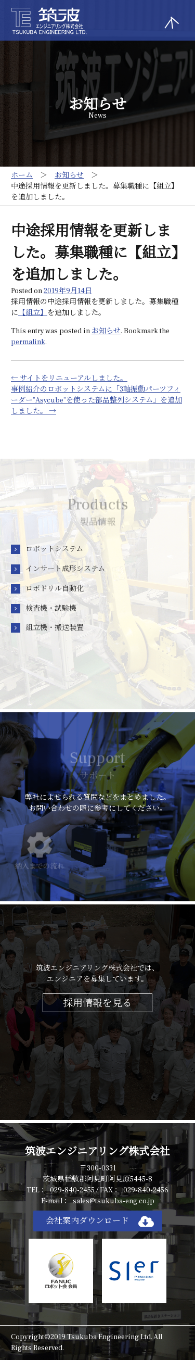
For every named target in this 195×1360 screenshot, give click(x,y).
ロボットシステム (54, 549)
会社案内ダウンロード (87, 1221)
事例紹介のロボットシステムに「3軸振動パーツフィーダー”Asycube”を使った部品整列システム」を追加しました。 (96, 400)
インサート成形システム (65, 569)
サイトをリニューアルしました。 (69, 378)
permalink (28, 342)
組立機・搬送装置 (54, 628)
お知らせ (106, 331)
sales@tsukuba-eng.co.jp (113, 1201)
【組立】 (32, 313)
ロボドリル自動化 (54, 589)
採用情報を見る (97, 1003)
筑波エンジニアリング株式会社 (97, 1151)
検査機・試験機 (50, 608)
